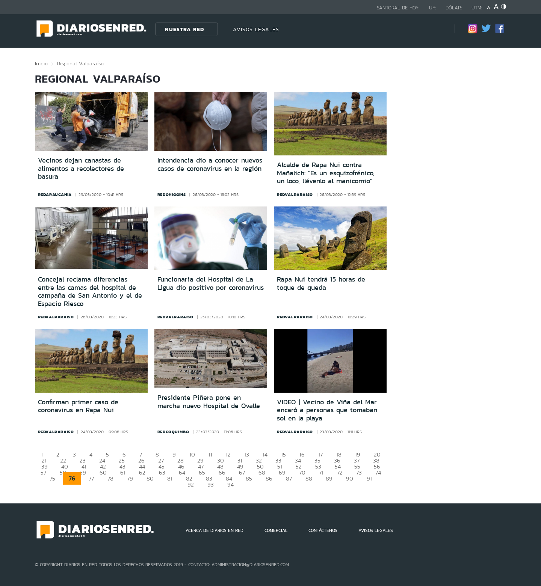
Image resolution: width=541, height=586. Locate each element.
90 (349, 478)
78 (110, 478)
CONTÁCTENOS (322, 530)
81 (169, 478)
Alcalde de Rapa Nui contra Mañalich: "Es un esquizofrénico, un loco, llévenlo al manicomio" (326, 173)
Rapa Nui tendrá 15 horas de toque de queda (321, 283)
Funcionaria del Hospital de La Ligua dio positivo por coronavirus (210, 283)
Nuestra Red (184, 29)
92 (190, 484)
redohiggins (171, 194)
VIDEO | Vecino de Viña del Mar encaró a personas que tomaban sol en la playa (327, 410)
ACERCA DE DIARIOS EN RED (214, 530)
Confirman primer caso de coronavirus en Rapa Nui (78, 406)
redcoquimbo (173, 432)
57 (43, 472)
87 (289, 478)
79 (130, 478)
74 (378, 472)
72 (340, 472)
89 (329, 478)
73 (359, 472)
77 (91, 478)
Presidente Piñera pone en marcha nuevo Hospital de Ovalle (208, 402)
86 (269, 478)
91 (369, 478)
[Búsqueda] (437, 29)
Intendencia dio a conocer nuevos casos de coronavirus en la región (209, 164)
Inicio (41, 63)
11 (210, 454)
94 (230, 484)
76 (72, 478)
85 (249, 478)
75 (52, 478)
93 (210, 484)
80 (150, 478)
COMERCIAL (275, 530)
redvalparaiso (295, 194)
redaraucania (55, 194)
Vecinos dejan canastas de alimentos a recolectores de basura (81, 168)
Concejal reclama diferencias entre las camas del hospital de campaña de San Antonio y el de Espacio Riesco (90, 291)
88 (308, 478)
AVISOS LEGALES (256, 29)
